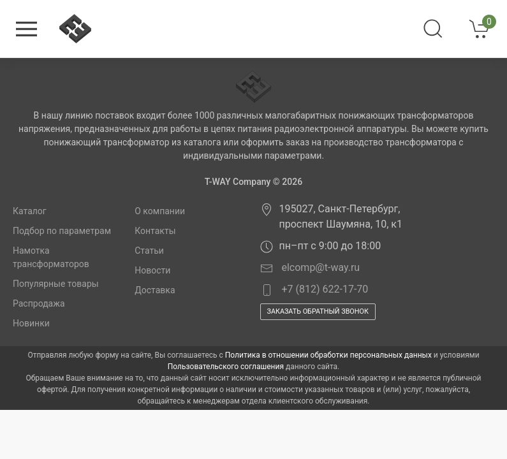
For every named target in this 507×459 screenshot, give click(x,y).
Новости (152, 270)
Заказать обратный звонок (318, 311)
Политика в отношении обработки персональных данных (328, 355)
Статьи (149, 250)
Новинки (31, 323)
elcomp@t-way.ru (310, 268)
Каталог (30, 211)
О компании (160, 211)
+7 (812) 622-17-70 (314, 289)
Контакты (155, 231)
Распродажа (39, 303)
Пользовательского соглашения (226, 366)
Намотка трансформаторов (51, 257)
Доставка (155, 290)
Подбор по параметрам (62, 231)
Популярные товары (56, 284)
